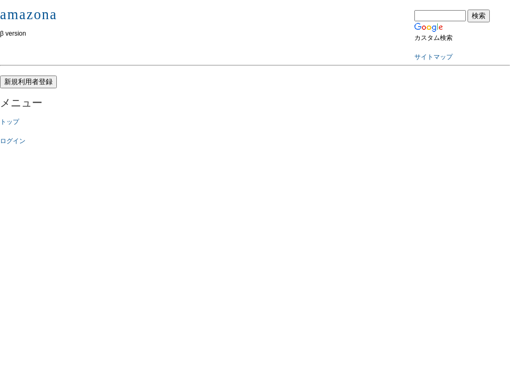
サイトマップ (433, 57)
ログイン (13, 141)
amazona (28, 14)
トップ (9, 122)
